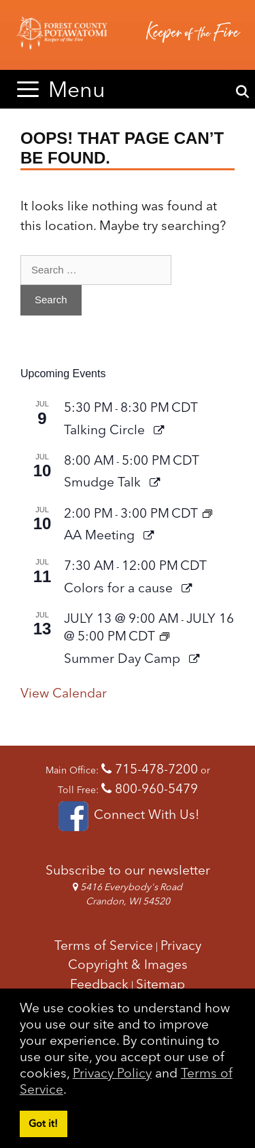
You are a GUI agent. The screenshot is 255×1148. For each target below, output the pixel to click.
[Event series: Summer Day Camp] (164, 636)
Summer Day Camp (124, 658)
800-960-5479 (149, 788)
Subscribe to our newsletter (128, 870)
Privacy (180, 945)
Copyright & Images (128, 964)
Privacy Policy (112, 1073)
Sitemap (160, 984)
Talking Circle (106, 429)
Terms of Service (103, 945)
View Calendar (63, 693)
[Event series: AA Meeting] (207, 513)
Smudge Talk (104, 482)
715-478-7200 (149, 769)
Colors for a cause (120, 587)
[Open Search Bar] (242, 92)
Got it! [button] (43, 1123)
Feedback (99, 984)
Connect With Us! (127, 814)
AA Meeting (101, 535)
